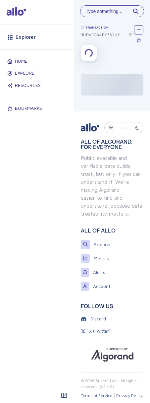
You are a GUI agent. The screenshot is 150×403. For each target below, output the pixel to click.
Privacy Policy (129, 395)
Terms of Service (96, 395)
